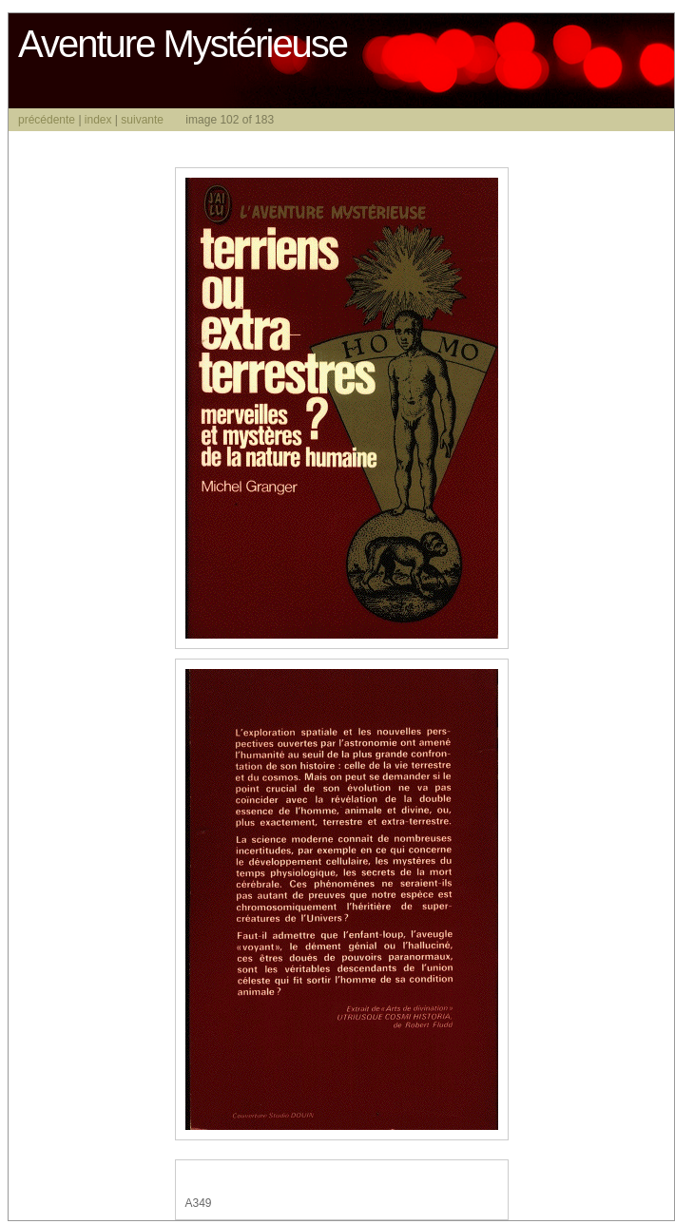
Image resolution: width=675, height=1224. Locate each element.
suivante (142, 119)
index (98, 119)
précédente (46, 119)
